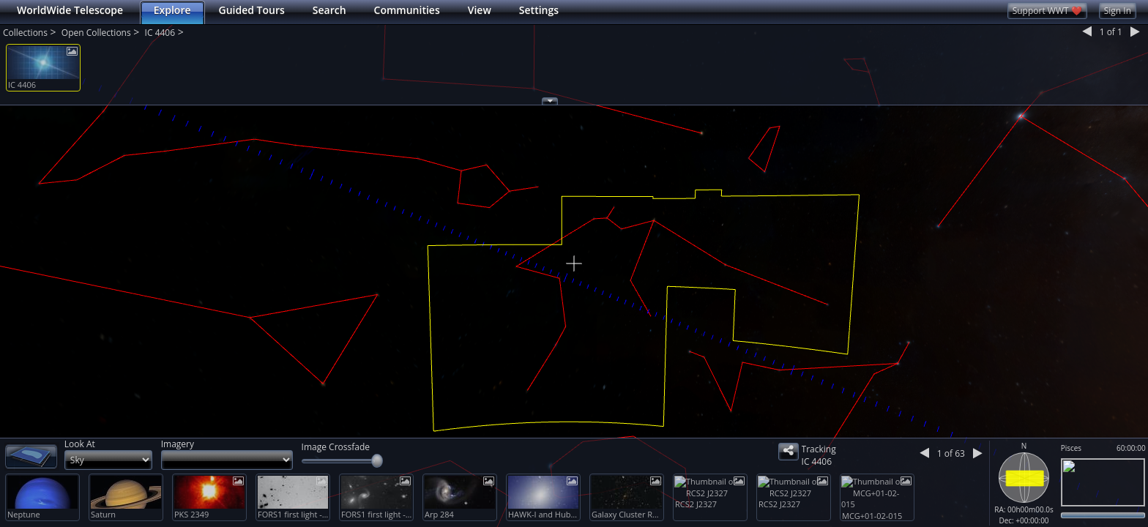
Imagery (177, 444)
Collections (25, 32)
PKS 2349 (191, 514)
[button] (8, 107)
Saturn (103, 514)
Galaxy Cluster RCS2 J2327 (627, 514)
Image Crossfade (336, 447)
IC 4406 (160, 32)
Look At (79, 444)
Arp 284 (439, 514)
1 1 (1111, 33)
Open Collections (96, 32)
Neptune (23, 514)
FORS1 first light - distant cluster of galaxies (293, 514)
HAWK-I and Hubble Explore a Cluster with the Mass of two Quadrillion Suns (544, 514)
